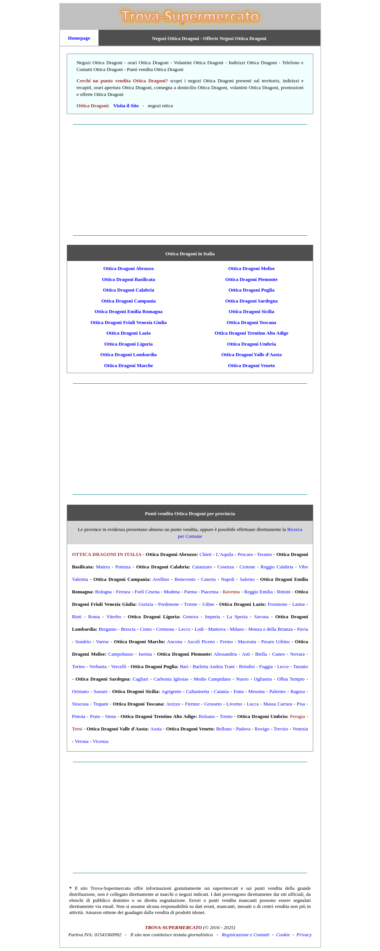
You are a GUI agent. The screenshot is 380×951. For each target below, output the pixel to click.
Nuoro (242, 679)
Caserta (208, 579)
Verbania (97, 666)
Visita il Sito (125, 105)
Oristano (80, 691)
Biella (261, 654)
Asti (246, 654)
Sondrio (83, 641)
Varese (102, 641)
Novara (297, 654)
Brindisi (247, 666)
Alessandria (225, 654)
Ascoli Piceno (201, 641)
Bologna (103, 591)
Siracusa (80, 704)
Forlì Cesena (146, 591)
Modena (172, 591)
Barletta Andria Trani (214, 666)
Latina (298, 604)
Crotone (247, 567)
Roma (94, 616)
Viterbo (113, 616)
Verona (82, 741)
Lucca (253, 704)
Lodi (199, 629)
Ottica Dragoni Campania (128, 301)
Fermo (226, 641)
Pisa (301, 704)
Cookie (283, 934)
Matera (103, 567)
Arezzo (173, 704)
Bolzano (206, 716)
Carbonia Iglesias (171, 679)
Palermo (277, 691)
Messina (256, 691)
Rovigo (262, 729)
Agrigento (172, 691)
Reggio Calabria (277, 567)
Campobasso (120, 654)
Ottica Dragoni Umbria (251, 344)
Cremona (165, 629)
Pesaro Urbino (275, 641)
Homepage (79, 38)
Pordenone (168, 604)
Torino (78, 666)
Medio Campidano (212, 679)
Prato (95, 716)
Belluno (224, 729)
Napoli (227, 579)
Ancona (174, 641)
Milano (237, 629)
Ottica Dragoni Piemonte (251, 279)
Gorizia (145, 604)
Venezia (300, 729)
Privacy (304, 934)
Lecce (283, 666)
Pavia (302, 629)
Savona (261, 616)
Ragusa (298, 691)
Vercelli (118, 666)
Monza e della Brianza (270, 629)
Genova (190, 616)
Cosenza (225, 567)
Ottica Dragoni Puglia (251, 290)
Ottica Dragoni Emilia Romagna (129, 311)
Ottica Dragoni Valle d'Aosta (251, 354)
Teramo (264, 554)
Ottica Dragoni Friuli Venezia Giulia (128, 322)
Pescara (245, 554)
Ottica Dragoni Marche (128, 365)
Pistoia (78, 716)
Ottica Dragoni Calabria (128, 290)
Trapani (100, 704)
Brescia (128, 629)
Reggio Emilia (258, 591)
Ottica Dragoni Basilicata (128, 279)
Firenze (192, 704)
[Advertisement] (190, 180)
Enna (239, 691)
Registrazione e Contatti (245, 934)
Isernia (145, 654)
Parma (190, 591)
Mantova (217, 629)
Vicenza (101, 741)
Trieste (190, 604)
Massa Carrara (277, 704)
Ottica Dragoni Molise (251, 268)
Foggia (266, 666)
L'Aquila (224, 554)
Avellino (160, 579)
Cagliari (140, 679)
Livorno (234, 704)
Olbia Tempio (291, 679)
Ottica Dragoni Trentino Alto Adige (252, 333)
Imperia (212, 616)
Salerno (247, 579)
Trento (226, 716)
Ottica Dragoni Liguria (128, 344)
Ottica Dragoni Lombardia (128, 354)
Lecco (184, 629)
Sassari (101, 691)
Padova (243, 729)
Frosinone (277, 604)
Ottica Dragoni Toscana (251, 322)
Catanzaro (202, 567)
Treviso (281, 729)
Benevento (185, 579)
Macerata (247, 641)
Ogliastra (263, 679)
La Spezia (237, 616)
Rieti (77, 616)
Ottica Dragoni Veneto (251, 365)
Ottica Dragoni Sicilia (251, 311)
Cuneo (278, 654)
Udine (208, 604)
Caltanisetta (197, 691)
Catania (221, 691)
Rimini (284, 591)
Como (146, 629)
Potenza (123, 567)
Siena (110, 716)
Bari (184, 666)
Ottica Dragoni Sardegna (251, 301)
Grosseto (213, 704)
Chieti (206, 554)
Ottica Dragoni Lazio (128, 333)
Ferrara (123, 591)
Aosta (156, 729)
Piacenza (209, 591)
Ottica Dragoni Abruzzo (128, 268)
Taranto (300, 666)
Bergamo (107, 629)
